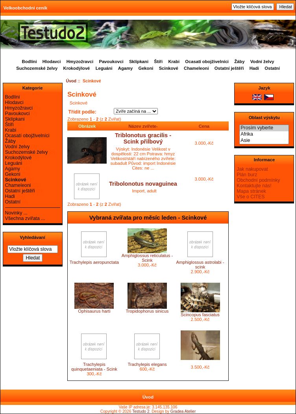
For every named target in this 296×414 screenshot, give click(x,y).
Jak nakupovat (252, 169)
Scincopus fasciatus (200, 314)
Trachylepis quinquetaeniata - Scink (94, 366)
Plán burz (247, 174)
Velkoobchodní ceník (25, 8)
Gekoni (145, 68)
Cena (204, 126)
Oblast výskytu (264, 117)
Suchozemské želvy (36, 68)
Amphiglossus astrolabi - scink (200, 264)
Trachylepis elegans (147, 364)
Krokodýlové (76, 68)
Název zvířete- (143, 126)
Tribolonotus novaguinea (143, 184)
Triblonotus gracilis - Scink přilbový (143, 138)
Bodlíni (29, 61)
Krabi (173, 61)
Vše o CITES (251, 197)
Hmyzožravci (80, 61)
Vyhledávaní (32, 237)
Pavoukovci (111, 61)
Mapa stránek (251, 191)
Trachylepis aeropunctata (94, 262)
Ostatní (272, 68)
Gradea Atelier (183, 411)
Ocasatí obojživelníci (207, 61)
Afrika (264, 134)
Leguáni (104, 68)
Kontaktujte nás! (254, 185)
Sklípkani (138, 61)
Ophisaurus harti (94, 311)
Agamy (125, 68)
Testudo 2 (141, 411)
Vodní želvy (262, 61)
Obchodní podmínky (258, 180)
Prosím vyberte (264, 128)
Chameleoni (196, 68)
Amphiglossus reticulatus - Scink (147, 258)
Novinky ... (16, 213)
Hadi (254, 68)
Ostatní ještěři (229, 68)
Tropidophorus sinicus (147, 311)
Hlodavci (52, 61)
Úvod (71, 80)
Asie (264, 141)
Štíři (158, 61)
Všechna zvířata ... (25, 218)
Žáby (239, 61)
